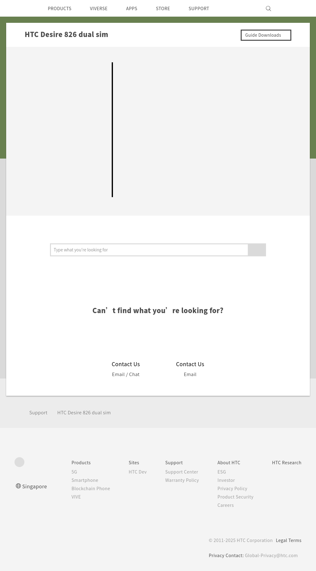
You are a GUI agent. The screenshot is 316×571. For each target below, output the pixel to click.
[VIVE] (293, 8)
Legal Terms (287, 540)
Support (39, 412)
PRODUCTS (61, 8)
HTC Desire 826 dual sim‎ (88, 412)
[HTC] (22, 8)
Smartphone (72, 480)
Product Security (230, 496)
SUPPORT (211, 8)
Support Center (175, 471)
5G (61, 471)
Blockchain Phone (78, 488)
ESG (216, 471)
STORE (173, 8)
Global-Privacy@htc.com (271, 555)
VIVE (63, 496)
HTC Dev (128, 471)
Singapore (35, 486)
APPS (140, 8)
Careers (220, 505)
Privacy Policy (227, 488)
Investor (221, 480)
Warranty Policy (175, 480)
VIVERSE (104, 8)
